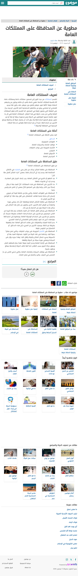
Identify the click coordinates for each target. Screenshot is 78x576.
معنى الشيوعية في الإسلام (67, 543)
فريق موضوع (9, 567)
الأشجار (41, 231)
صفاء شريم (53, 40)
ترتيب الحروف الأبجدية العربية (66, 513)
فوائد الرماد (73, 522)
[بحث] (61, 3)
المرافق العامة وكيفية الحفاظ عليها (71, 86)
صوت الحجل (73, 539)
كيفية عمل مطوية (72, 99)
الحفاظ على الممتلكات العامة (70, 93)
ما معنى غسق (72, 509)
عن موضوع (27, 559)
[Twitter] (71, 559)
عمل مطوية (72, 104)
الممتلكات (48, 99)
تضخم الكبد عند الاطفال (68, 535)
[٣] (27, 165)
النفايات (17, 169)
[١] (34, 125)
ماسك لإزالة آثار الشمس (68, 530)
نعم (32, 274)
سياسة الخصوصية (25, 563)
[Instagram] (66, 559)
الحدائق (52, 138)
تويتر (53, 283)
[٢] (28, 134)
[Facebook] (75, 559)
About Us (28, 567)
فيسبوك (58, 283)
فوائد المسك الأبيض (69, 518)
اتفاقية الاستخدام (7, 563)
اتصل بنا (10, 559)
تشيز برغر (74, 548)
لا (26, 274)
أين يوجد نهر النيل (70, 526)
